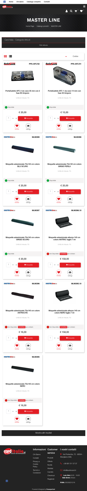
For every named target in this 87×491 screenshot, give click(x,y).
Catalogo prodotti (43, 26)
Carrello (50, 472)
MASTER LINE (56, 26)
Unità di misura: (21, 98)
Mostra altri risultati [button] (43, 433)
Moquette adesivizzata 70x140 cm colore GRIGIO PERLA (64, 165)
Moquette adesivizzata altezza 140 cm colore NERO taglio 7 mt (64, 312)
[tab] (6, 56)
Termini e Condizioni (37, 471)
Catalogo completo (34, 2)
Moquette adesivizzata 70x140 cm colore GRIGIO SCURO (23, 239)
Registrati (50, 479)
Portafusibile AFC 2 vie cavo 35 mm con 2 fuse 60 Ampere (22, 92)
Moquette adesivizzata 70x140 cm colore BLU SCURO (23, 165)
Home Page (30, 26)
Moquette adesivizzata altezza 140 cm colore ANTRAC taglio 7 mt (64, 239)
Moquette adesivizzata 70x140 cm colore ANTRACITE (23, 312)
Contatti (47, 2)
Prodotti (50, 458)
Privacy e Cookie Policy (36, 464)
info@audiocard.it (69, 470)
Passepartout (50, 489)
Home (11, 2)
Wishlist (50, 468)
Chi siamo (20, 2)
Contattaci (63, 254)
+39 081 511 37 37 (70, 464)
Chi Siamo (37, 454)
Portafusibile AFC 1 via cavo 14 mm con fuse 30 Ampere (64, 92)
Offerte (49, 461)
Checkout (51, 476)
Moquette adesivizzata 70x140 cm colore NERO (23, 385)
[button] (71, 11)
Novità (49, 465)
